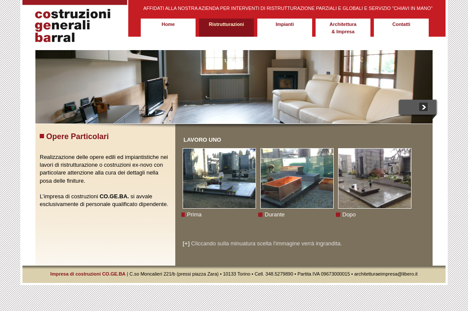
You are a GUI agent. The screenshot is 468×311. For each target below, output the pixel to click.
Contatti (401, 24)
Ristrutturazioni (226, 24)
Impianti (284, 24)
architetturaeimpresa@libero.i (384, 273)
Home (168, 24)
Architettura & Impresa (342, 28)
